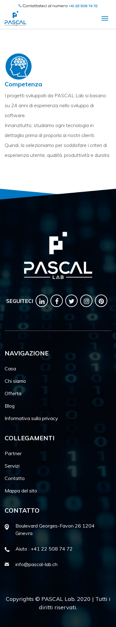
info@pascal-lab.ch (36, 564)
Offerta (13, 393)
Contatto (15, 478)
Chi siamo (15, 381)
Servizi (12, 466)
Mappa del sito (21, 490)
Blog (10, 406)
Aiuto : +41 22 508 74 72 (44, 549)
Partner (13, 453)
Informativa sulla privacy (31, 418)
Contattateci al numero (58, 6)
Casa (10, 368)
